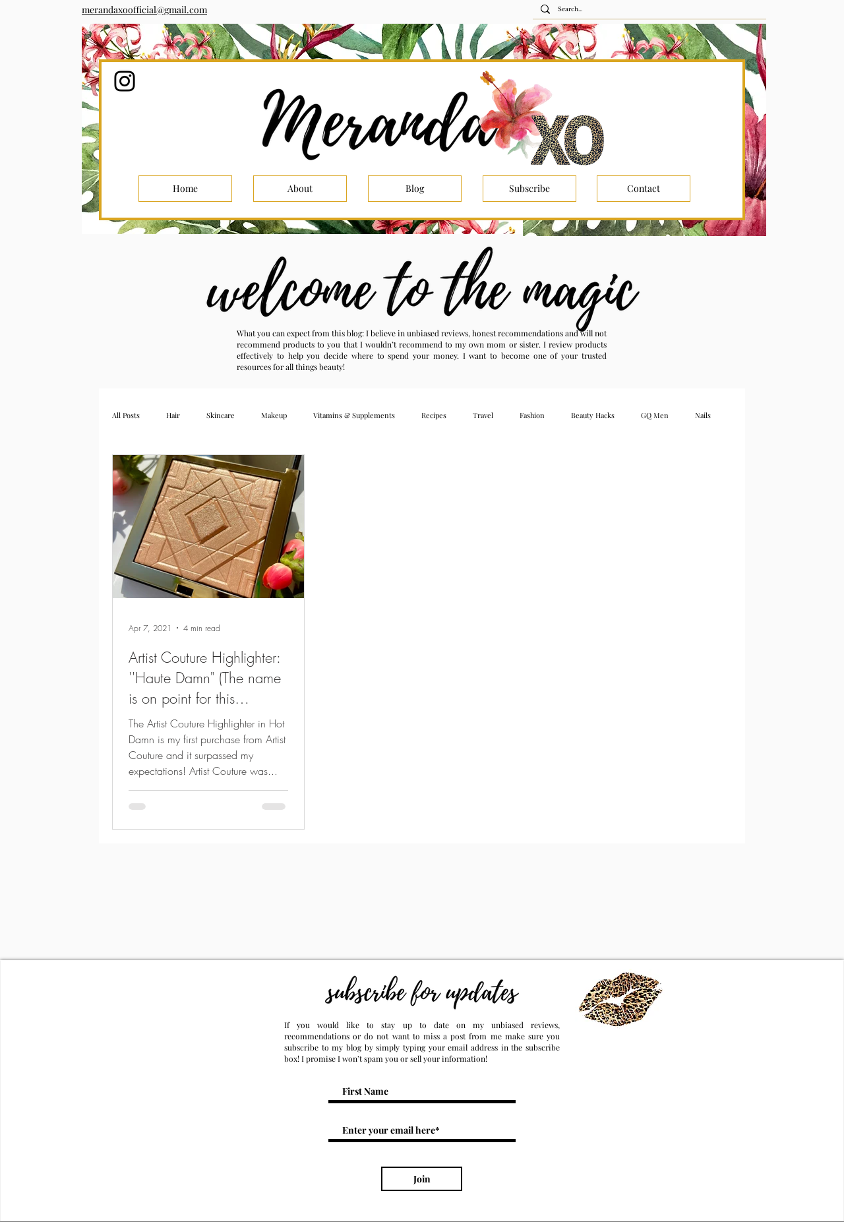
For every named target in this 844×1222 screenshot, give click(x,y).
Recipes (433, 415)
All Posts (126, 415)
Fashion (532, 415)
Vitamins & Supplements (354, 415)
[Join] (421, 1179)
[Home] (185, 188)
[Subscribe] (529, 188)
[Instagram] (124, 81)
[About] (300, 188)
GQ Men (655, 415)
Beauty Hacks (593, 415)
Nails (703, 415)
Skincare (220, 415)
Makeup (274, 415)
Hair (173, 415)
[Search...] (648, 9)
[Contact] (643, 188)
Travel (483, 415)
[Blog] (415, 188)
